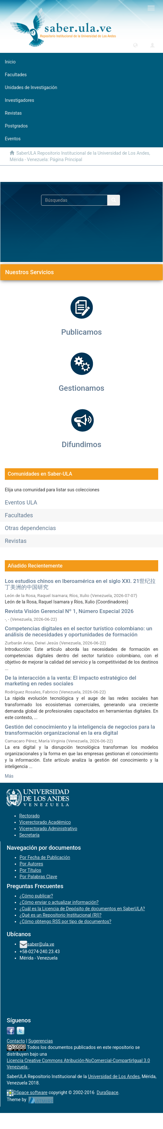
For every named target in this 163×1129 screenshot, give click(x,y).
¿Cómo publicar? (36, 895)
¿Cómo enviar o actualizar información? (59, 902)
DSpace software (30, 1092)
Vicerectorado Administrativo (48, 828)
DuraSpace (107, 1092)
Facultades (19, 515)
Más (9, 776)
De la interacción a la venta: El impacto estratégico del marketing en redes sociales (70, 681)
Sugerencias (40, 1040)
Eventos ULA (21, 502)
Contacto (16, 1040)
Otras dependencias (30, 528)
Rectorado (29, 815)
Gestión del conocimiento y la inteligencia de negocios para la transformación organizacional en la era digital (80, 730)
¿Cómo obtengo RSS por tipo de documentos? (65, 921)
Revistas (16, 540)
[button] (135, 44)
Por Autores (31, 863)
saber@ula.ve (40, 943)
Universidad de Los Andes (114, 1076)
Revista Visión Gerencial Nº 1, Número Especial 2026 (69, 611)
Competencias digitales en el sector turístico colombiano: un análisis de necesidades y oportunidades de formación (78, 631)
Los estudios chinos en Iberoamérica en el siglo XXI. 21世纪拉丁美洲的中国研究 (80, 584)
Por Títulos (30, 870)
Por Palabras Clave (38, 876)
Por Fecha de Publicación (45, 857)
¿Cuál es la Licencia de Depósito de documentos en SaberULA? (82, 908)
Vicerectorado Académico (45, 822)
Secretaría (29, 835)
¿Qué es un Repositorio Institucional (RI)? (60, 915)
